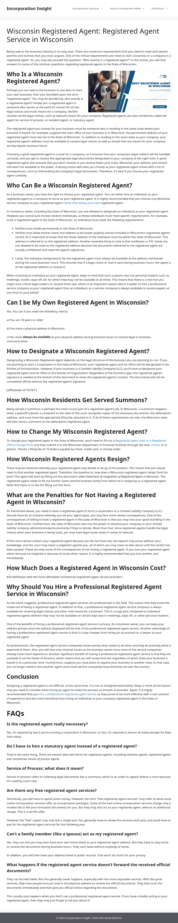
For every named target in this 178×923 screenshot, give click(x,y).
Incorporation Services (89, 8)
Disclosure (161, 8)
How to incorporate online (129, 8)
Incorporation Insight (29, 8)
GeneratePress (113, 917)
